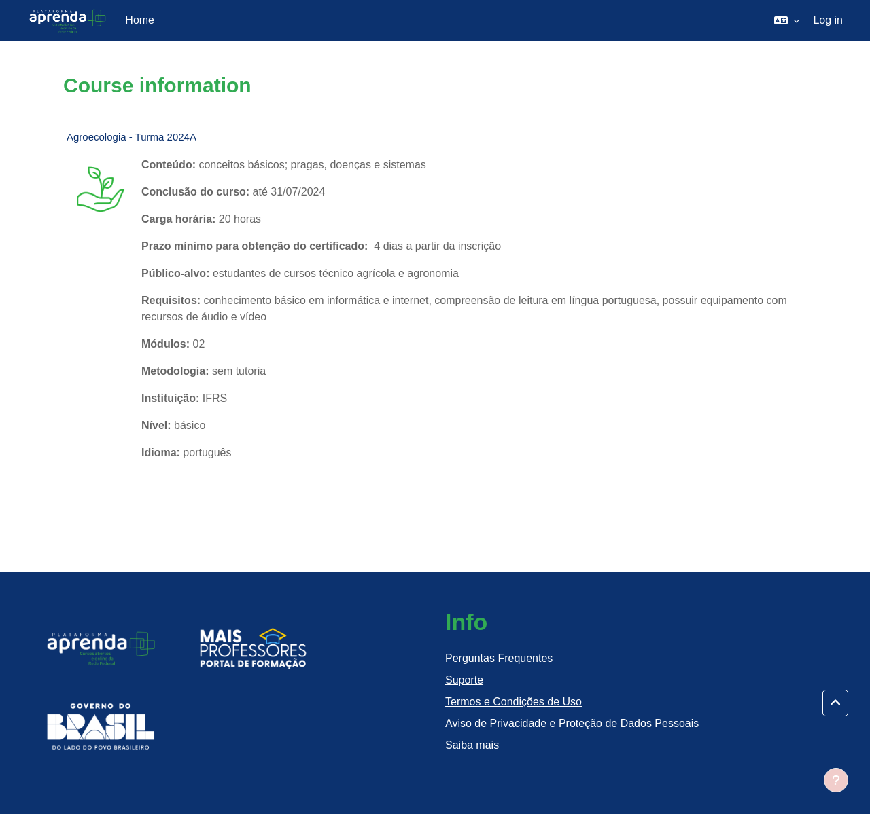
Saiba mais (472, 745)
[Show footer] (836, 780)
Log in (828, 20)
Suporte (464, 680)
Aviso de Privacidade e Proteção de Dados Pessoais (572, 723)
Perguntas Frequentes (499, 658)
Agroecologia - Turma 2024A (131, 137)
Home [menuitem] (139, 20)
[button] (786, 20)
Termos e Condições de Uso (513, 701)
